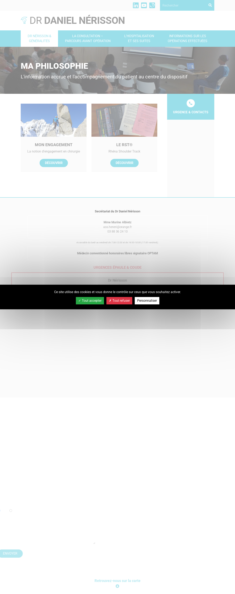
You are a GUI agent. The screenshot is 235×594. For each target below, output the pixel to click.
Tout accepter (90, 301)
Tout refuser (119, 301)
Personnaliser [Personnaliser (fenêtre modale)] (147, 301)
